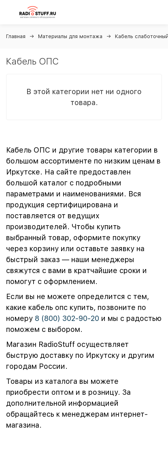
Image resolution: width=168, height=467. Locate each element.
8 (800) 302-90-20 (67, 318)
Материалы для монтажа (70, 36)
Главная (16, 36)
